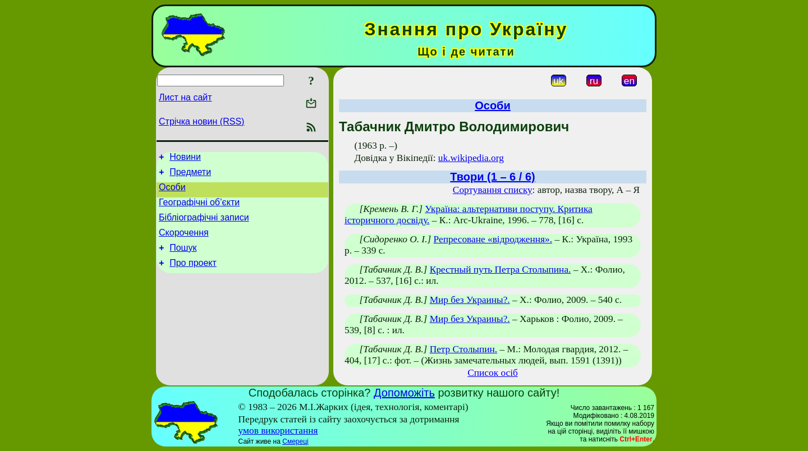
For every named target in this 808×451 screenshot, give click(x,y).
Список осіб (492, 372)
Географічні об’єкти (199, 209)
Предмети (190, 175)
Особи (172, 192)
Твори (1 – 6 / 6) (492, 177)
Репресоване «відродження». (493, 239)
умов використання (278, 430)
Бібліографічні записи (204, 226)
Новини (185, 158)
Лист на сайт (185, 97)
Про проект (193, 276)
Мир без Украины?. (470, 299)
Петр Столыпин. (464, 349)
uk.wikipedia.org (471, 158)
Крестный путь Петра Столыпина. (500, 269)
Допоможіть (404, 392)
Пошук (182, 259)
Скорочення (184, 242)
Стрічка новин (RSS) (201, 121)
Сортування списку (492, 190)
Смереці (295, 441)
